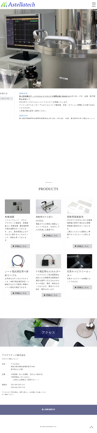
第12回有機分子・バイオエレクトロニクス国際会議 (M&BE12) (44, 96)
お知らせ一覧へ (4, 98)
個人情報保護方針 (48, 409)
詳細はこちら (21, 246)
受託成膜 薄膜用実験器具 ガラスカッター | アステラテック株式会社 (18, 4)
